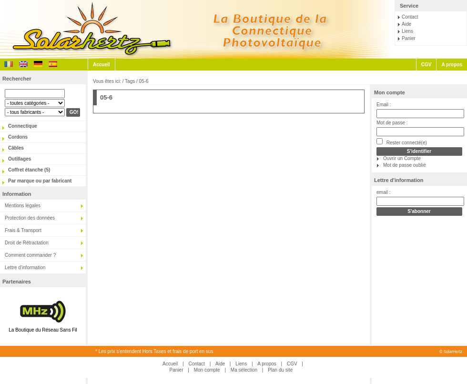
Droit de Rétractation (27, 242)
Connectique (22, 126)
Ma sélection (244, 370)
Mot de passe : (392, 122)
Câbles (16, 148)
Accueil (101, 64)
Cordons (18, 137)
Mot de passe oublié (404, 165)
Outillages (19, 159)
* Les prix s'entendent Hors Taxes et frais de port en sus (154, 351)
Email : (383, 104)
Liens (407, 31)
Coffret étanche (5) (29, 169)
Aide (406, 24)
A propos (451, 64)
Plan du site (280, 370)
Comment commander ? (30, 255)
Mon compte (389, 92)
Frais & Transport (23, 230)
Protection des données (30, 218)
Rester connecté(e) (401, 141)
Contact (410, 17)
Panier (409, 38)
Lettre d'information (25, 267)
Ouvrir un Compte (402, 158)
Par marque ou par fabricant (39, 180)
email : (383, 192)
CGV (426, 64)
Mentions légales (23, 205)
